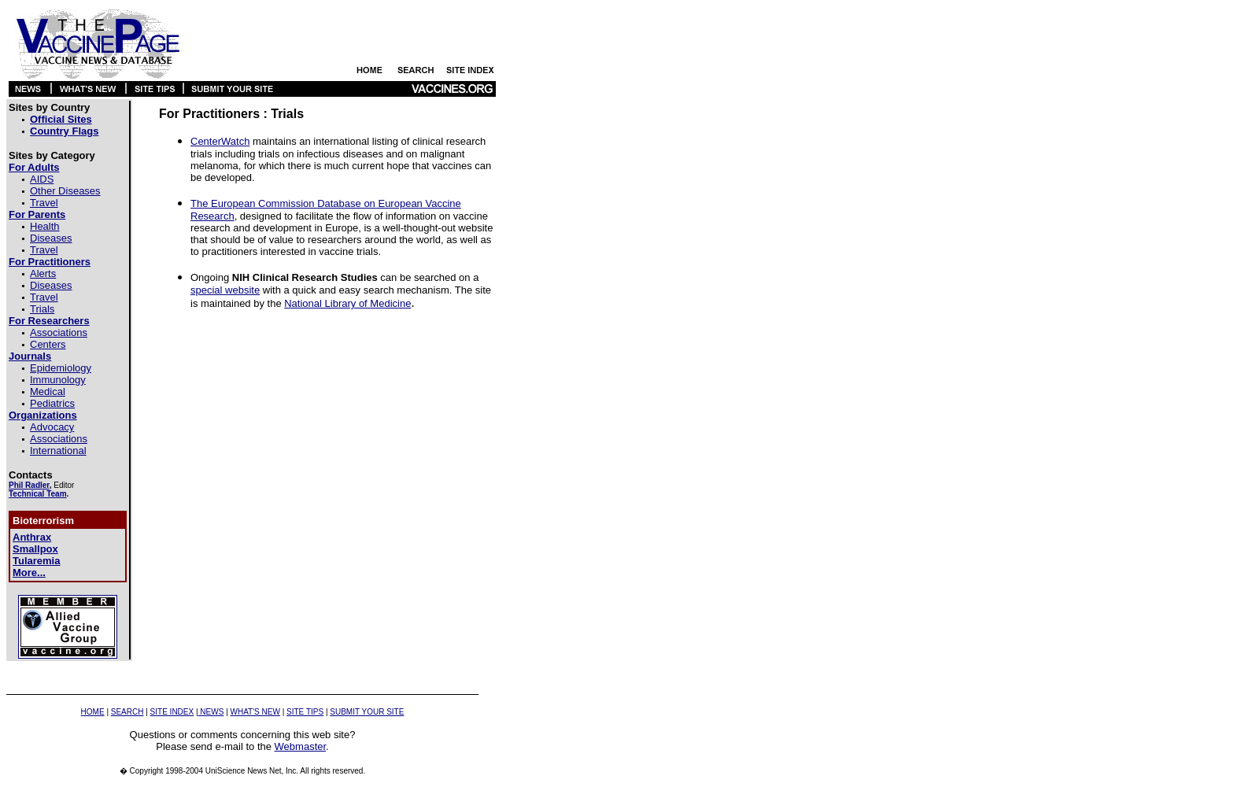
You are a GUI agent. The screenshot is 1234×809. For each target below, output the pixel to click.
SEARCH (127, 711)
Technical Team (38, 493)
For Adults (34, 167)
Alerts (43, 273)
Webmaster (301, 746)
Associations (58, 332)
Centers (48, 344)
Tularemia (36, 561)
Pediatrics (52, 403)
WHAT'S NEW (255, 711)
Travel (44, 203)
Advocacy (52, 427)
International (58, 450)
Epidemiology (60, 368)
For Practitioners (50, 262)
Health (45, 226)
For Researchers (49, 321)
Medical (47, 391)
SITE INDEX (172, 711)
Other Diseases (65, 191)
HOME (93, 711)
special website (225, 290)
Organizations (43, 415)
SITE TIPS (304, 711)
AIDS (42, 179)
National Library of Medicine (347, 303)
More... (29, 572)
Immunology (58, 380)
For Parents (37, 214)
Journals (30, 356)
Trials (42, 309)
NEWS (211, 711)
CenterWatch (219, 141)
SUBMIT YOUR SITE (367, 711)
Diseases (51, 238)
